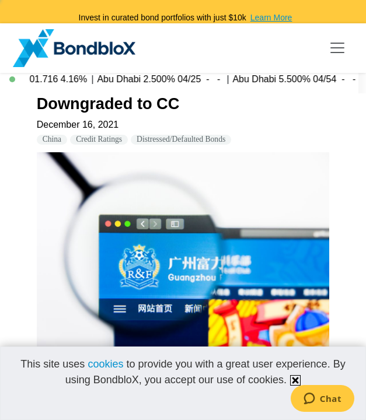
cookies (105, 364)
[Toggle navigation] (337, 48)
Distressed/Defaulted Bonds (181, 139)
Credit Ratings (99, 139)
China (52, 139)
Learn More (271, 17)
